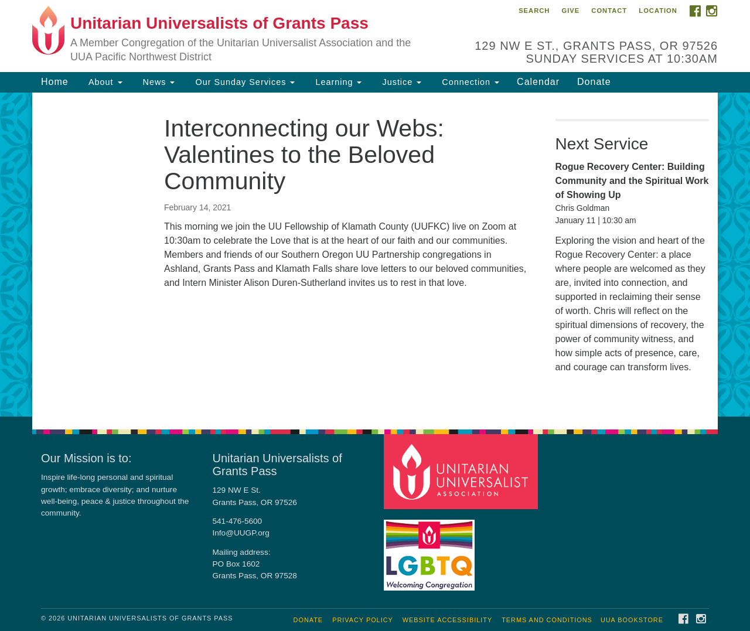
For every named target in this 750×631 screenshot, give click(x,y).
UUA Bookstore (632, 619)
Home (55, 82)
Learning (337, 82)
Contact (609, 10)
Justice (400, 82)
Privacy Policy (362, 619)
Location (658, 10)
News (157, 82)
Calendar (538, 82)
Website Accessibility (447, 619)
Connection (469, 82)
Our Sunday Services (243, 82)
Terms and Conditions (547, 619)
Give (570, 10)
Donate (594, 82)
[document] (375, 255)
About (104, 82)
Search (534, 10)
